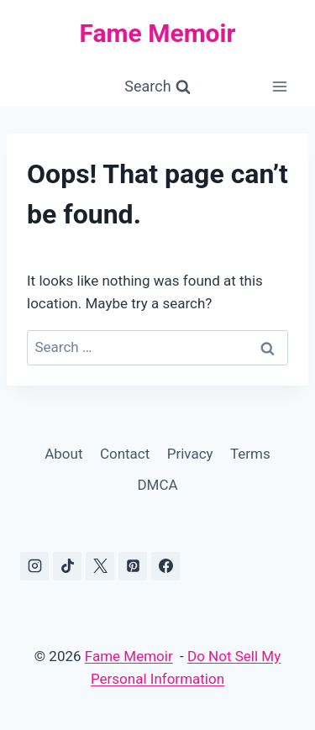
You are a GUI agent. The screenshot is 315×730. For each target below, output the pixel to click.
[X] (100, 566)
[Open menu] (279, 87)
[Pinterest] (132, 566)
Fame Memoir (129, 656)
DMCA (157, 484)
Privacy (190, 453)
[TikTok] (67, 566)
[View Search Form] (157, 87)
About (63, 453)
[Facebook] (165, 566)
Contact (125, 453)
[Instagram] (34, 566)
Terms (250, 453)
